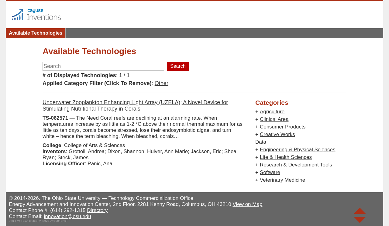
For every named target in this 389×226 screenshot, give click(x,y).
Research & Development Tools (296, 165)
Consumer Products (282, 127)
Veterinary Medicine (282, 180)
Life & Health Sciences (286, 157)
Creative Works (277, 134)
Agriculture (272, 112)
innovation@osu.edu (67, 216)
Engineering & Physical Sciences (298, 149)
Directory (97, 210)
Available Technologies (35, 33)
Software (270, 172)
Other (161, 83)
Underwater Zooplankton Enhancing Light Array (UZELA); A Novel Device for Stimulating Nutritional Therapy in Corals (135, 105)
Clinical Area (274, 119)
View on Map (247, 204)
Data (260, 142)
